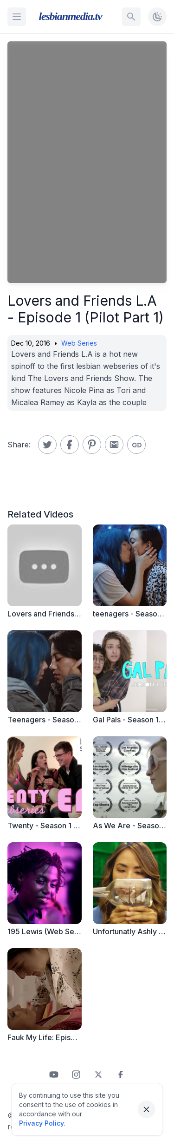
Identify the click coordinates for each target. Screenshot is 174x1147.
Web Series (79, 343)
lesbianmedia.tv (70, 16)
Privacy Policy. (42, 1123)
